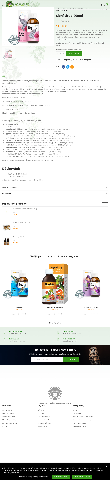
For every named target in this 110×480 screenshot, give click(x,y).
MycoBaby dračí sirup (55, 307)
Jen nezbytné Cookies (60, 477)
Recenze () (65, 21)
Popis (4, 77)
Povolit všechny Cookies (82, 477)
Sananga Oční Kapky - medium (24, 237)
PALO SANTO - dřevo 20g (22, 223)
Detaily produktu (9, 188)
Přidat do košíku (74, 54)
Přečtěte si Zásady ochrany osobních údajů (34, 477)
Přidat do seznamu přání (82, 60)
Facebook (63, 67)
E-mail (72, 67)
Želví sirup (19, 307)
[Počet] (60, 53)
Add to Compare (63, 60)
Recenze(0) (6, 193)
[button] (103, 203)
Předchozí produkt (100, 9)
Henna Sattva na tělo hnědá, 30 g (25, 209)
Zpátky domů (103, 9)
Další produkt (106, 9)
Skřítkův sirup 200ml (91, 307)
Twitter (67, 67)
